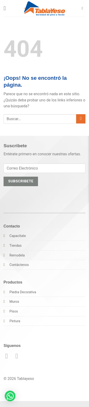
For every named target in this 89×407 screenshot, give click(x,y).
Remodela (17, 255)
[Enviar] (80, 118)
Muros (14, 302)
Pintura (14, 321)
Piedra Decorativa (22, 292)
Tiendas (15, 246)
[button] (6, 8)
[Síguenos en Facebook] (8, 356)
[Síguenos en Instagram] (18, 356)
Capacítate (17, 236)
